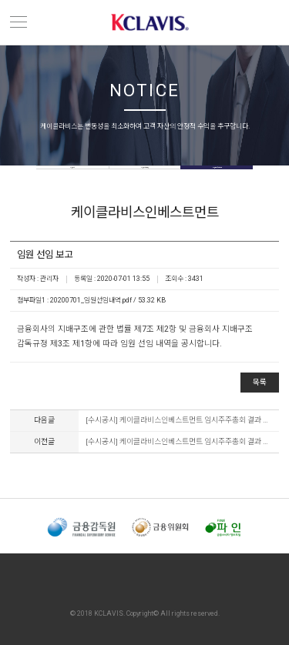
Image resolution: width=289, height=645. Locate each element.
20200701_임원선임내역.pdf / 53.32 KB (108, 300)
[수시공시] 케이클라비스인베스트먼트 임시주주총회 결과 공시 (178, 420)
